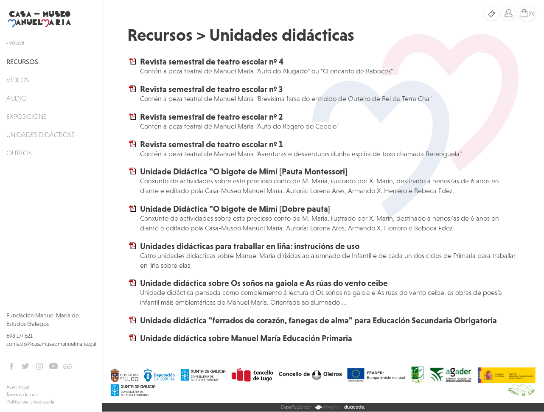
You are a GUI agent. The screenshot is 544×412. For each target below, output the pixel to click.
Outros (18, 153)
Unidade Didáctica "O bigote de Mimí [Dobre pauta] (235, 208)
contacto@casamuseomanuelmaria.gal (51, 344)
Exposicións (26, 116)
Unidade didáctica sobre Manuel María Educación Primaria (246, 338)
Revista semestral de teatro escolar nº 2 (211, 116)
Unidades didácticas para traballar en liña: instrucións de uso (249, 246)
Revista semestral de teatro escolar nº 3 (211, 89)
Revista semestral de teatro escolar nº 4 (211, 61)
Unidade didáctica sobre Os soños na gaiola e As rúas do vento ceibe (264, 283)
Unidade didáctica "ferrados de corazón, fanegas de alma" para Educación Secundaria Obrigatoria (318, 320)
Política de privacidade (30, 402)
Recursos (22, 61)
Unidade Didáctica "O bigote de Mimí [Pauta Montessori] (244, 171)
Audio (16, 98)
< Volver (15, 43)
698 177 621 (19, 336)
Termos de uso (21, 395)
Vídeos (17, 80)
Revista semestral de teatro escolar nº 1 (211, 144)
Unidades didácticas (40, 134)
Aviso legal (17, 387)
